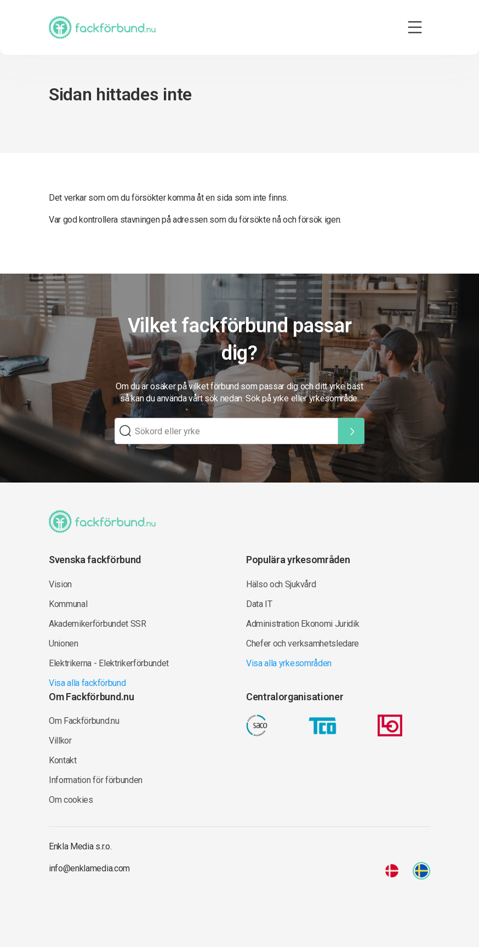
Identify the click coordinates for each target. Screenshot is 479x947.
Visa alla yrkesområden (289, 663)
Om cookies (71, 800)
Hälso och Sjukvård (281, 584)
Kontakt (63, 760)
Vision (60, 584)
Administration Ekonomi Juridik (302, 624)
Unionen (63, 643)
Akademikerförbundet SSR (97, 624)
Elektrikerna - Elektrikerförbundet (109, 663)
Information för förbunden (95, 780)
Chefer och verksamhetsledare (302, 643)
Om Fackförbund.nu (84, 721)
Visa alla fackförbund (87, 683)
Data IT (259, 604)
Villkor (60, 740)
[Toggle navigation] (415, 27)
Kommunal (68, 604)
